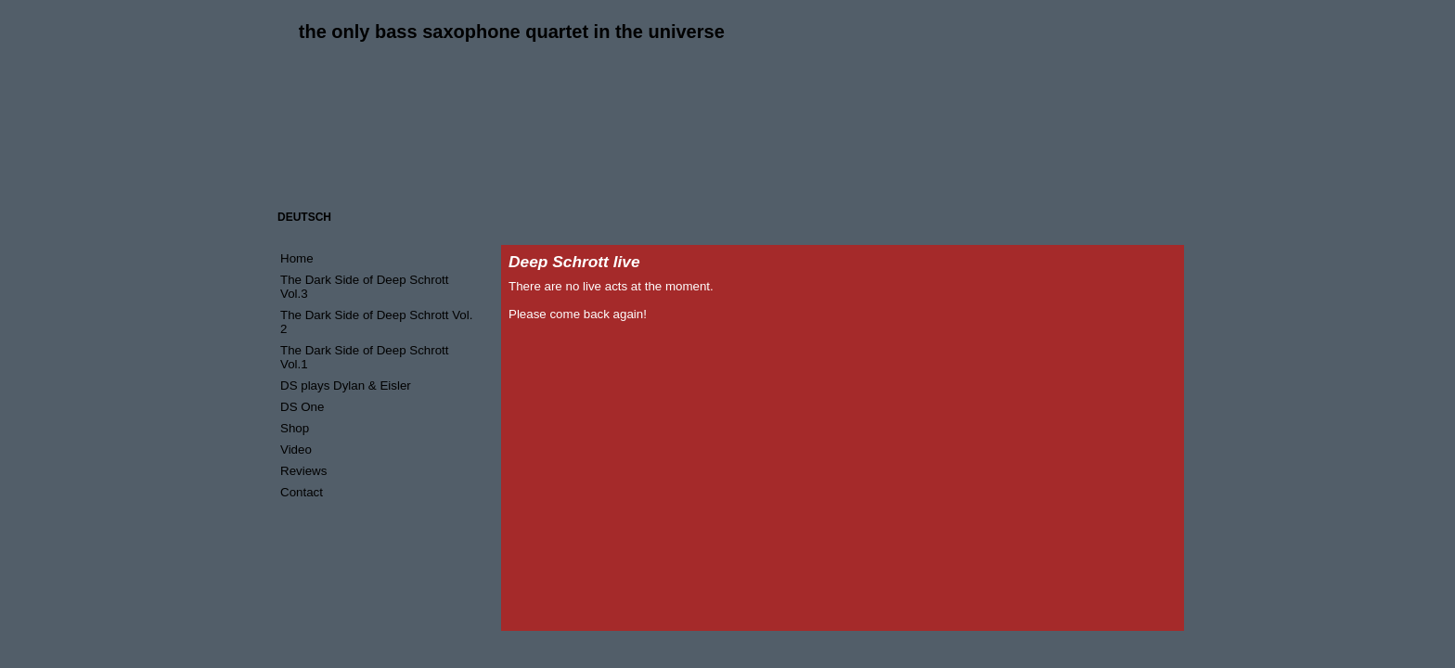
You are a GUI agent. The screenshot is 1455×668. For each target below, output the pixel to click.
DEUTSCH (304, 217)
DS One (302, 407)
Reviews (303, 471)
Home (297, 258)
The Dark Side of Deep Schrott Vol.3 (364, 287)
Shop (294, 428)
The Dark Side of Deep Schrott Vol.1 (364, 357)
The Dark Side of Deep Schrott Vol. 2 (376, 322)
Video (296, 449)
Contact (301, 492)
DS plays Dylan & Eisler (345, 385)
